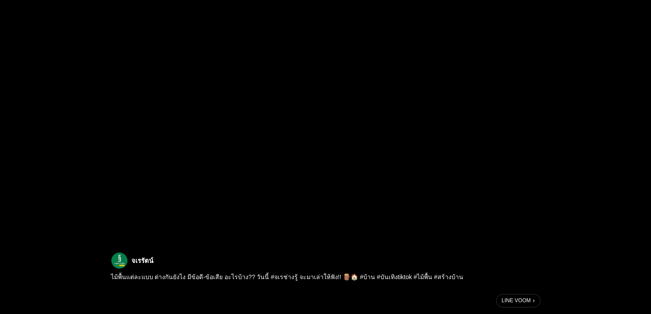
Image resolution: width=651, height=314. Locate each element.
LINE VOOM (516, 300)
